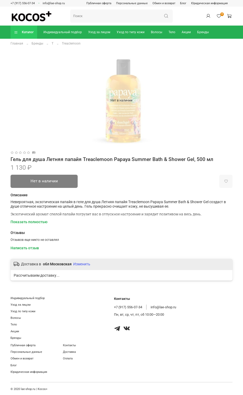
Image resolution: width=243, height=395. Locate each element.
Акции (186, 32)
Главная (17, 43)
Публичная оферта (98, 3)
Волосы (156, 32)
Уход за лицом (99, 32)
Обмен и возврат (163, 3)
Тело (171, 32)
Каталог (24, 32)
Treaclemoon (71, 43)
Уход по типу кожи (131, 32)
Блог (183, 3)
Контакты (69, 345)
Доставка (69, 352)
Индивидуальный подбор (62, 32)
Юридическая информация (209, 3)
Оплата (68, 358)
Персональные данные (132, 3)
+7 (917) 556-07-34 (23, 3)
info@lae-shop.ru (54, 3)
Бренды (203, 32)
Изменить (81, 264)
